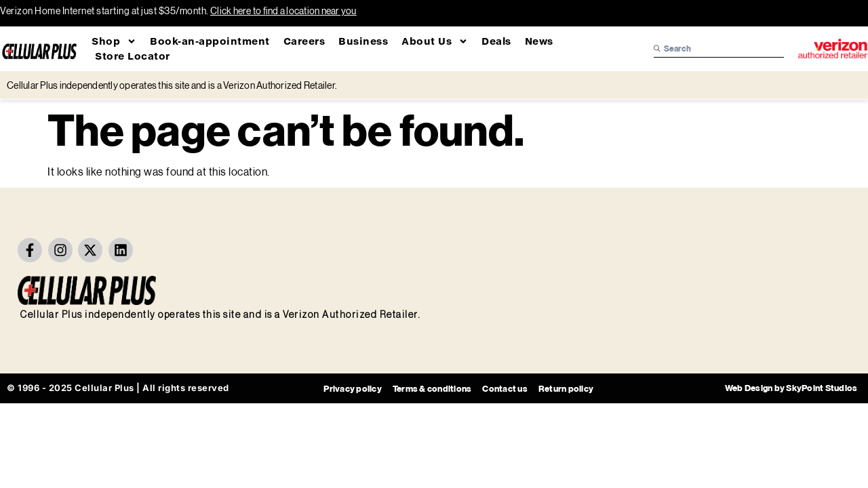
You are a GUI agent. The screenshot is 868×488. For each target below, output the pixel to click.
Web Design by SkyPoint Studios (791, 387)
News (539, 41)
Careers (304, 41)
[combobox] (719, 49)
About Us (434, 41)
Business (363, 41)
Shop (114, 41)
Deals (496, 41)
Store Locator (132, 56)
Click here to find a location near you (283, 10)
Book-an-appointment (210, 41)
